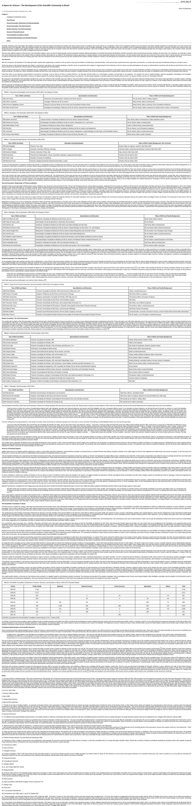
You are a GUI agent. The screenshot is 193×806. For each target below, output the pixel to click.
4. (2, 696)
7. (2, 705)
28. (3, 787)
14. (3, 740)
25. (3, 778)
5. (2, 699)
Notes (8, 40)
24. (3, 773)
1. (2, 678)
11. (3, 725)
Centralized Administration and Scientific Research (22, 37)
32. (3, 802)
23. (3, 770)
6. (2, 702)
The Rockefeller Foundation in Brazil (18, 34)
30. (3, 793)
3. (2, 693)
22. (3, 767)
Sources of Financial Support (15, 32)
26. (3, 781)
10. (3, 720)
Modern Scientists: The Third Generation (19, 29)
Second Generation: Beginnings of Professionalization (23, 23)
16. (3, 748)
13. (3, 737)
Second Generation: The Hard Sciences (19, 26)
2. (2, 690)
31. (3, 796)
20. (3, 761)
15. (3, 745)
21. (3, 764)
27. (3, 784)
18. (3, 753)
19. (3, 758)
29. (3, 790)
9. (2, 717)
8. (2, 714)
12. (3, 731)
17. (3, 750)
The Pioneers (11, 20)
